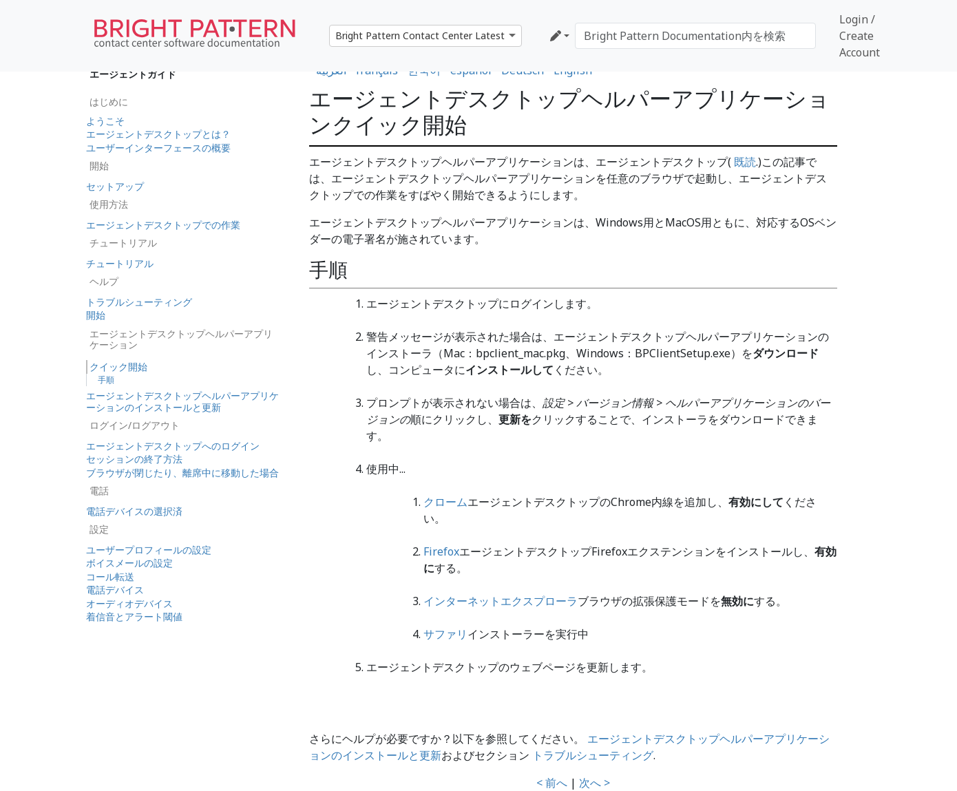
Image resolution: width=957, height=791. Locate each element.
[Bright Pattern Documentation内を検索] (695, 36)
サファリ (445, 634)
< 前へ (551, 782)
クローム (445, 501)
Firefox (441, 551)
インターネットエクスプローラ (500, 601)
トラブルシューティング (592, 755)
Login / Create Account (859, 36)
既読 (743, 161)
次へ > (594, 782)
